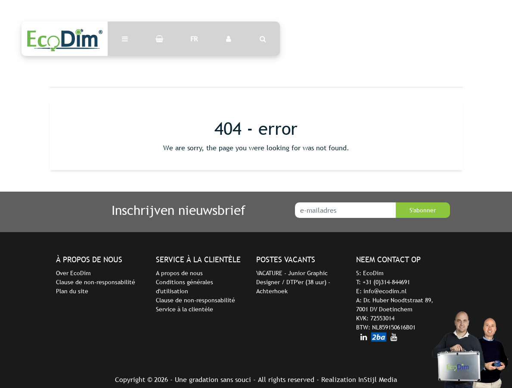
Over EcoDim (73, 273)
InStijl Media (377, 379)
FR (194, 38)
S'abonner (423, 210)
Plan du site (72, 291)
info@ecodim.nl (384, 291)
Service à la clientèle (184, 309)
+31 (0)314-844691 (386, 282)
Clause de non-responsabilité (95, 282)
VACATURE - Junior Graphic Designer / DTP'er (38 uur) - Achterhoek (293, 282)
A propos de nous (179, 273)
